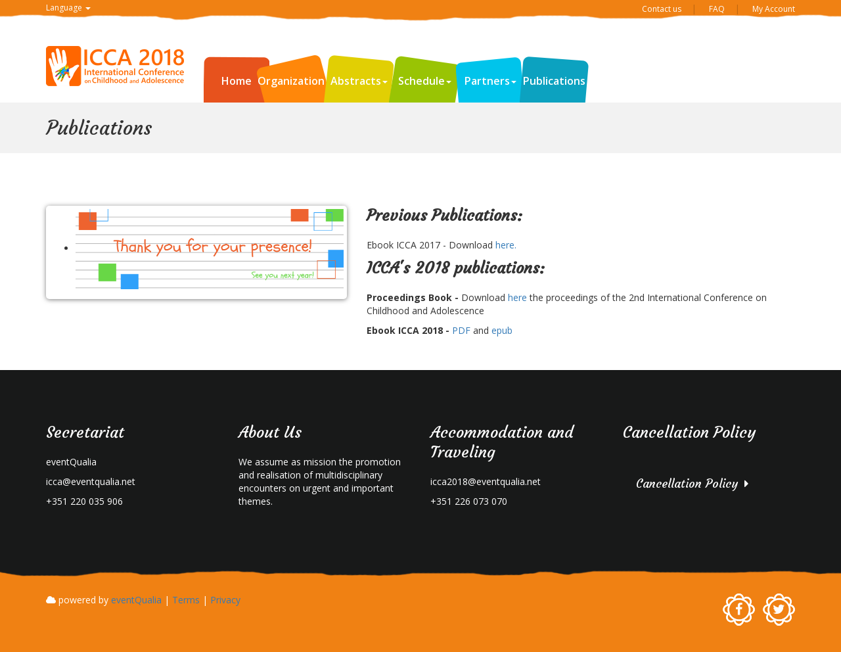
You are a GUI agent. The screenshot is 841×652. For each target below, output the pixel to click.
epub (500, 330)
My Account (773, 8)
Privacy (225, 600)
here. (505, 245)
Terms (186, 600)
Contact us (661, 8)
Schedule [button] (424, 81)
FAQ (717, 8)
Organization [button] (294, 81)
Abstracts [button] (359, 81)
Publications (554, 81)
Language (68, 7)
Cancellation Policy (687, 483)
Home (236, 81)
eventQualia (136, 600)
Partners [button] (490, 81)
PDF (461, 330)
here (516, 297)
